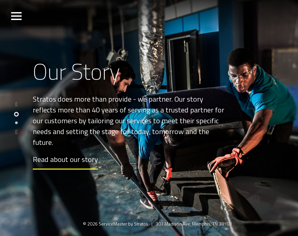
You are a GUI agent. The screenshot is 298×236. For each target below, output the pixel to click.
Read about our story (65, 159)
